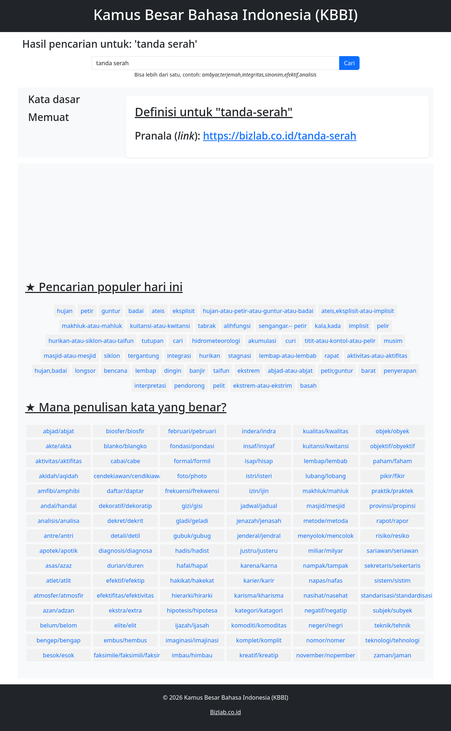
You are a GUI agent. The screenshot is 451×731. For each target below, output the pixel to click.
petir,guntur (337, 371)
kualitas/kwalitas (326, 431)
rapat (332, 356)
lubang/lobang (326, 476)
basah (308, 386)
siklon (112, 356)
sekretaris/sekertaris (392, 566)
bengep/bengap (58, 640)
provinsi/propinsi (392, 506)
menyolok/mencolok (326, 536)
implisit (359, 326)
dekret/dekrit (125, 521)
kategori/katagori (259, 610)
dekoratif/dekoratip (125, 506)
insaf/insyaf (258, 446)
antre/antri (58, 536)
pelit (219, 386)
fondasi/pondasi (192, 446)
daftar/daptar (125, 491)
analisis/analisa (58, 521)
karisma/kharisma (259, 595)
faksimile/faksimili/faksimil (125, 655)
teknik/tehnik (392, 625)
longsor (85, 371)
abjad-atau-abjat (290, 371)
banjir (197, 371)
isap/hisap (259, 461)
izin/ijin (259, 491)
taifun (221, 371)
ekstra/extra (125, 610)
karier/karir (258, 580)
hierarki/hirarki (192, 595)
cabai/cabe (125, 461)
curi (290, 341)
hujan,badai (51, 371)
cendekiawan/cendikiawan (125, 476)
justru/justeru (259, 551)
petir (87, 311)
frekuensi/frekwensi (192, 491)
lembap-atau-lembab (287, 356)
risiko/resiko (392, 536)
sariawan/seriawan (393, 551)
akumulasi (262, 341)
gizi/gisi (192, 506)
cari (178, 341)
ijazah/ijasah (192, 625)
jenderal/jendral (259, 536)
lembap (145, 371)
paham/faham (392, 461)
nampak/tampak (325, 566)
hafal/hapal (192, 566)
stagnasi (239, 356)
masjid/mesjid (325, 506)
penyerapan (400, 371)
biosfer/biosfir (125, 431)
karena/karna (258, 566)
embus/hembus (125, 640)
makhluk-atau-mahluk (92, 326)
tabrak (207, 326)
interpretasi (150, 386)
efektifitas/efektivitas (125, 595)
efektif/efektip (125, 580)
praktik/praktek (392, 491)
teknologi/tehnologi (392, 640)
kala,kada (328, 326)
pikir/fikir (392, 476)
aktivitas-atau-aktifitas (377, 356)
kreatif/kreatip (258, 655)
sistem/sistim (392, 580)
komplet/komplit (259, 640)
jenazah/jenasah (258, 521)
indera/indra (259, 431)
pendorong (189, 386)
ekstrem (249, 371)
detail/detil (125, 536)
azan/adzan (58, 610)
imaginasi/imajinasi (192, 640)
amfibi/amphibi (58, 491)
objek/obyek (392, 431)
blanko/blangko (125, 446)
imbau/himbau (192, 655)
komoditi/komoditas (259, 625)
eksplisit (184, 311)
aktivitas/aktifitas (58, 461)
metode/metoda (325, 521)
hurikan (209, 356)
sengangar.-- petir (283, 326)
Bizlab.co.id (225, 712)
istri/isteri (259, 476)
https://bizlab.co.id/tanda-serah (279, 135)
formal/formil (192, 461)
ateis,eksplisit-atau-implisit (357, 311)
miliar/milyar (325, 551)
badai (136, 311)
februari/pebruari (192, 431)
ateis (158, 311)
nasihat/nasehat (325, 595)
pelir (383, 326)
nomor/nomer (325, 640)
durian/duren (125, 566)
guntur (111, 311)
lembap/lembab (326, 461)
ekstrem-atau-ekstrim (262, 386)
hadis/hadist (192, 551)
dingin (172, 371)
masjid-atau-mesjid (70, 356)
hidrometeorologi (216, 341)
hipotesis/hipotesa (192, 610)
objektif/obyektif (392, 446)
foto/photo (192, 476)
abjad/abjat (58, 431)
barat (368, 371)
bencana (115, 371)
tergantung (143, 356)
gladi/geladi (192, 521)
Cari (349, 63)
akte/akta (58, 446)
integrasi (179, 356)
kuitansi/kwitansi (326, 446)
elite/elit (125, 625)
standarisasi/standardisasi (393, 595)
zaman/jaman (392, 655)
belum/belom (58, 625)
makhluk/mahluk (325, 491)
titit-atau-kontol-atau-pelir (340, 341)
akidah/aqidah (58, 476)
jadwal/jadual (258, 506)
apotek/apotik (58, 551)
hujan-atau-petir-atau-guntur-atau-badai (258, 311)
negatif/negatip (326, 610)
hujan (64, 311)
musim (393, 341)
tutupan (153, 341)
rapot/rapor (392, 521)
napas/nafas (325, 580)
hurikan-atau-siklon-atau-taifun (91, 341)
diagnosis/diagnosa (125, 551)
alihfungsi (237, 326)
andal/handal (58, 506)
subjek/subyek (392, 610)
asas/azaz (59, 566)
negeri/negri (326, 625)
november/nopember (325, 655)
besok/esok (58, 655)
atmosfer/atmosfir (58, 595)
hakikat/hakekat (192, 580)
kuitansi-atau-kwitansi (160, 326)
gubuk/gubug (192, 536)
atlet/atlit (58, 580)
